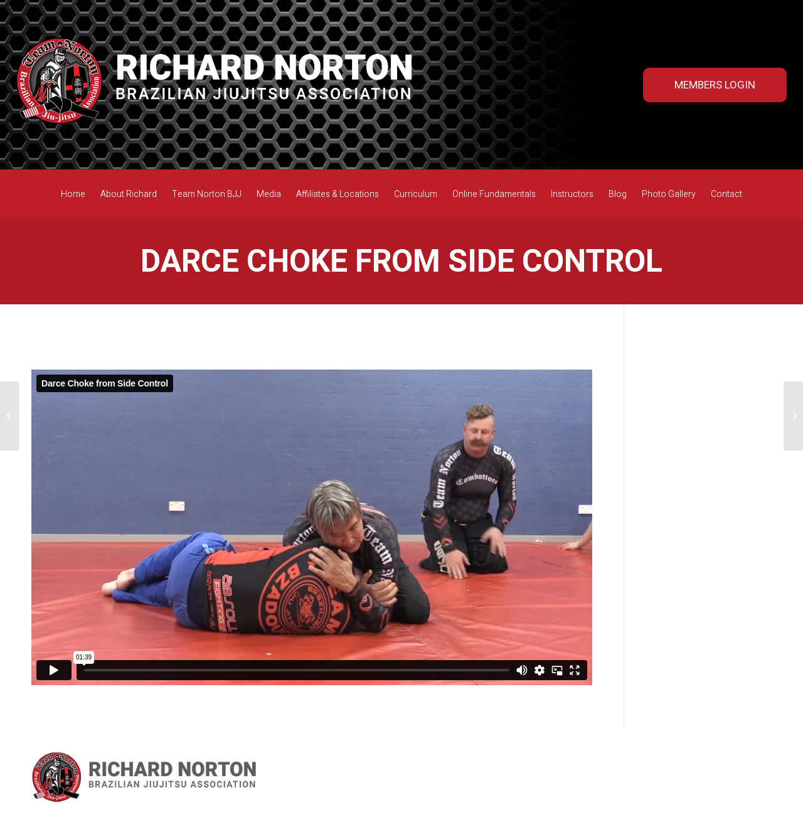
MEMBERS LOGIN (714, 85)
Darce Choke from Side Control (401, 262)
